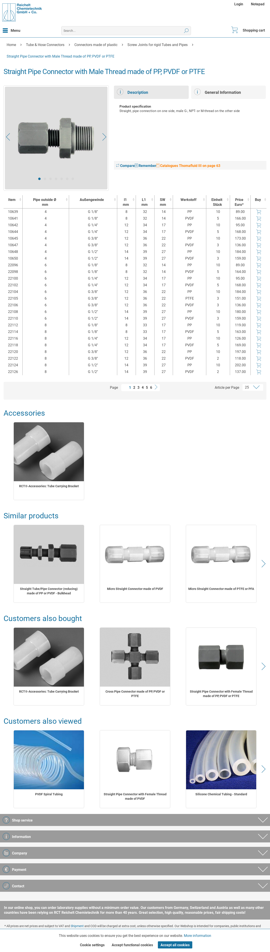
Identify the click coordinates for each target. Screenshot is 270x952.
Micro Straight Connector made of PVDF (135, 589)
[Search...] (126, 30)
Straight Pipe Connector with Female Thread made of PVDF (135, 796)
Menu (11, 30)
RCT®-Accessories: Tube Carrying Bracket (49, 486)
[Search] (186, 30)
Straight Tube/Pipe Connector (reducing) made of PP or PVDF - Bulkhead (49, 591)
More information (197, 936)
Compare (125, 166)
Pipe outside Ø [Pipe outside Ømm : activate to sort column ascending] (44, 202)
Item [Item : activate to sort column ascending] (12, 200)
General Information (217, 91)
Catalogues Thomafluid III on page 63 (188, 166)
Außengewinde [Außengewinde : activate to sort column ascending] (92, 200)
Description (132, 91)
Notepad (257, 4)
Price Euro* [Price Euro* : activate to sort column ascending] (239, 202)
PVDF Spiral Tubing (49, 794)
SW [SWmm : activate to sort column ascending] (163, 202)
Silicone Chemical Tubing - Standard (221, 794)
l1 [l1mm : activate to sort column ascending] (125, 202)
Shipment (77, 926)
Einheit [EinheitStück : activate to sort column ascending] (216, 202)
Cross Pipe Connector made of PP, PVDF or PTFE (135, 694)
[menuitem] (239, 4)
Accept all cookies (175, 945)
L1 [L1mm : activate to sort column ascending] (144, 202)
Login (238, 4)
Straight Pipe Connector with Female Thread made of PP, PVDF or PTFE (221, 694)
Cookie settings (92, 945)
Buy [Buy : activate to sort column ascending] (258, 200)
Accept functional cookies (132, 945)
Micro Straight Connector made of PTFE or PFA (221, 589)
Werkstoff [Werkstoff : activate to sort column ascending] (189, 200)
